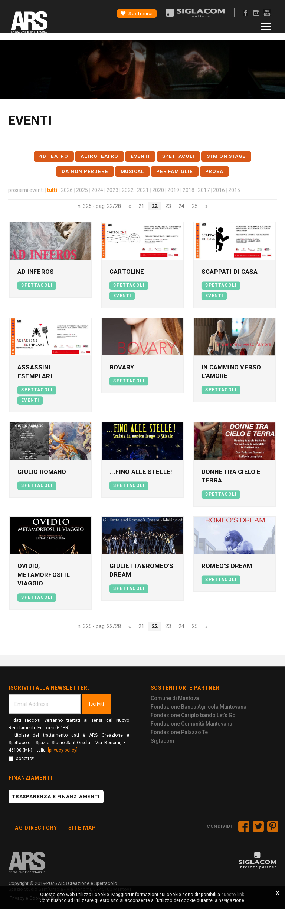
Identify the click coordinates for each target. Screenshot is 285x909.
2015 (234, 190)
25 (195, 206)
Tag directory (34, 824)
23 (168, 206)
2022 (128, 190)
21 (141, 206)
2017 (204, 190)
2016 (219, 190)
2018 (188, 190)
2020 (158, 190)
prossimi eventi (26, 190)
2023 (112, 190)
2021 (143, 190)
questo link (232, 894)
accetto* (21, 755)
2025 (82, 190)
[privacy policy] (63, 746)
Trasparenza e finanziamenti (56, 793)
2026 (67, 190)
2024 (97, 190)
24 (181, 206)
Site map (82, 824)
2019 (173, 190)
